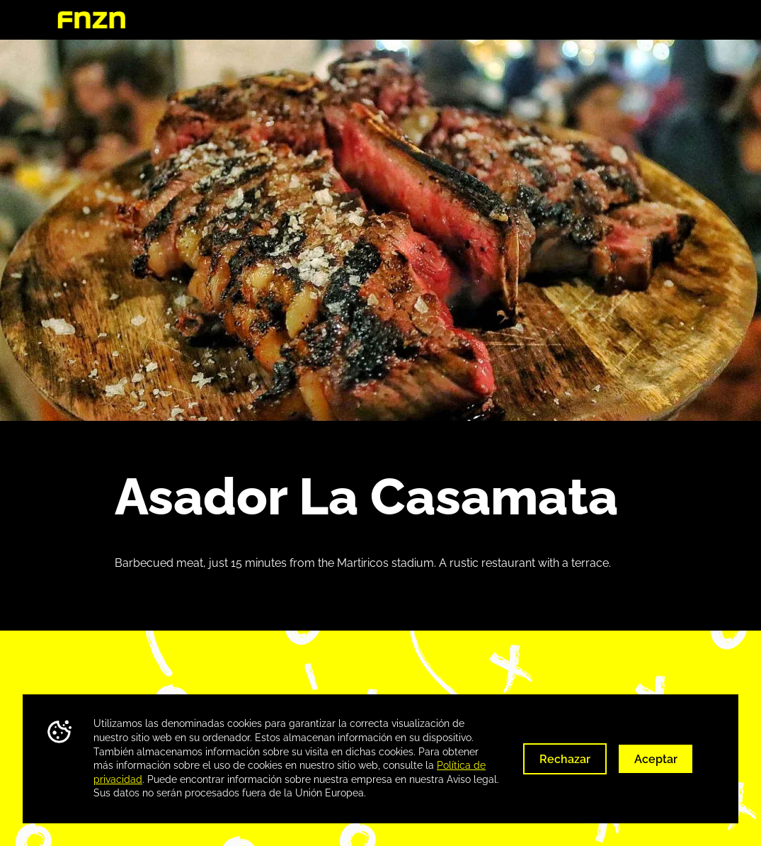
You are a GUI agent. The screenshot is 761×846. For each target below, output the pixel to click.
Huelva (684, 20)
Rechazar (564, 759)
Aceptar (655, 759)
